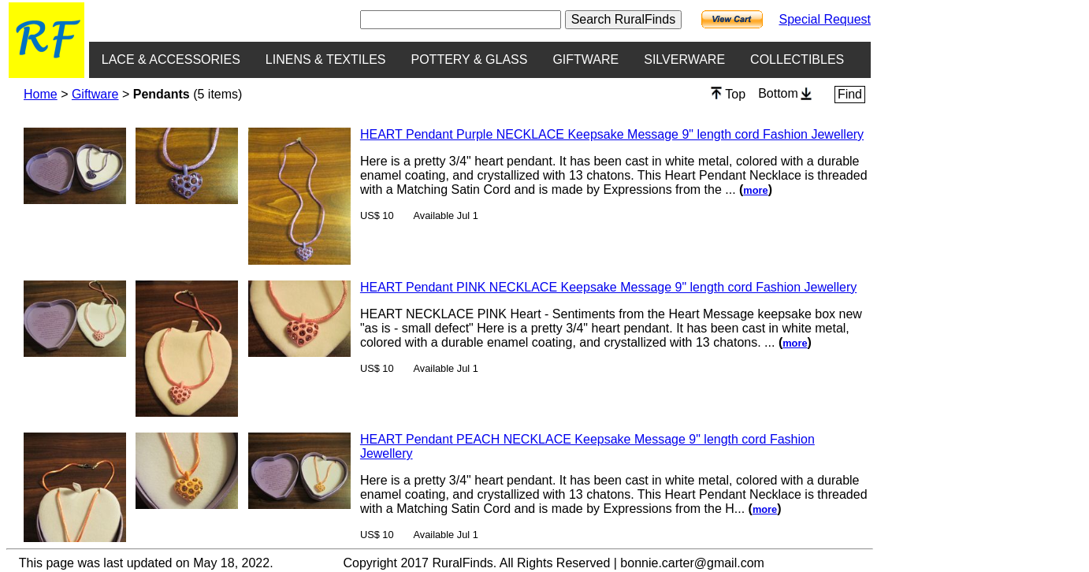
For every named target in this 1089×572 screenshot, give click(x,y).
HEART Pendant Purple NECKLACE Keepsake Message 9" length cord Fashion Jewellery (612, 134)
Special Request (825, 19)
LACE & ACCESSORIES (171, 59)
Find (850, 94)
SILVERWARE (684, 59)
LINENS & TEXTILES (326, 59)
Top (728, 94)
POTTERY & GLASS (469, 59)
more (755, 190)
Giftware (95, 94)
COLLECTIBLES (797, 59)
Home (41, 94)
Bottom (785, 93)
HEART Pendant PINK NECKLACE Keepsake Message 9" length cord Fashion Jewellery (608, 287)
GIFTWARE (585, 59)
